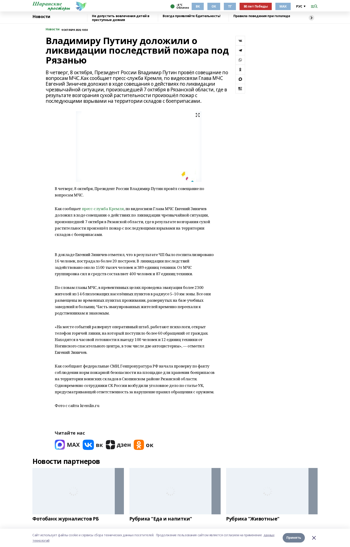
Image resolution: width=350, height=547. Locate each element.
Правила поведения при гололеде (261, 16)
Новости (41, 16)
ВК (198, 6)
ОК (214, 6)
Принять (293, 538)
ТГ (230, 6)
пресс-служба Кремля (103, 208)
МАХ (283, 6)
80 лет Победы (256, 6)
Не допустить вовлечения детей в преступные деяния (120, 18)
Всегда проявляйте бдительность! (191, 16)
